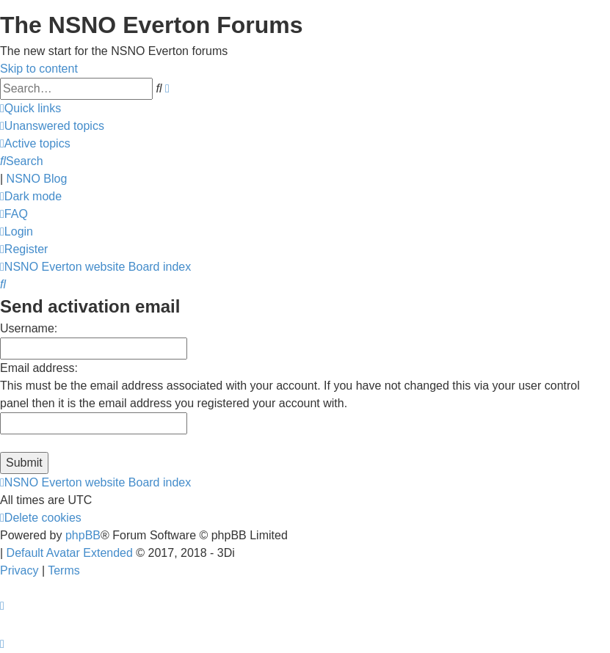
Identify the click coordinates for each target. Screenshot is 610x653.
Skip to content (39, 68)
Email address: (39, 368)
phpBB (83, 535)
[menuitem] (52, 126)
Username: (28, 328)
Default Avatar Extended (70, 553)
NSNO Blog (37, 178)
